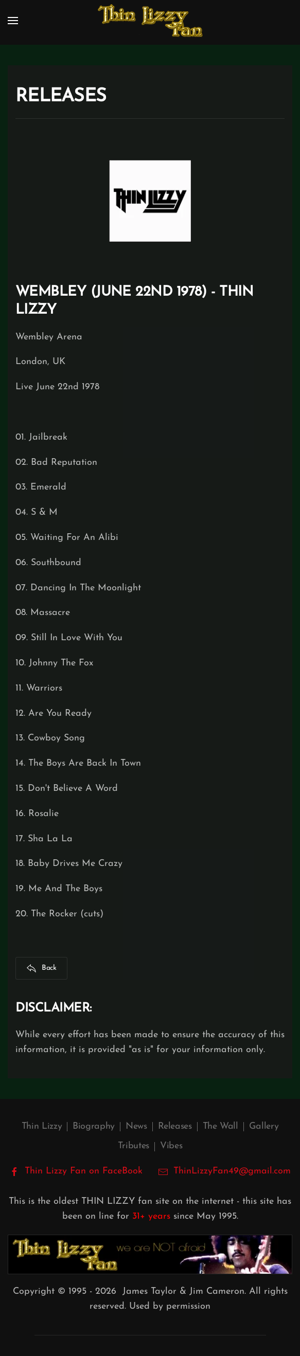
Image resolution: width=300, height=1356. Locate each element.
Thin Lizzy (42, 1126)
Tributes (133, 1146)
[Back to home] (150, 20)
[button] (13, 20)
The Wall (220, 1126)
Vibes (171, 1146)
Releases (175, 1126)
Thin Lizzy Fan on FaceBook (76, 1171)
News (136, 1126)
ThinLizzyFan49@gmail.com (232, 1171)
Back (41, 968)
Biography (94, 1126)
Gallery (263, 1126)
